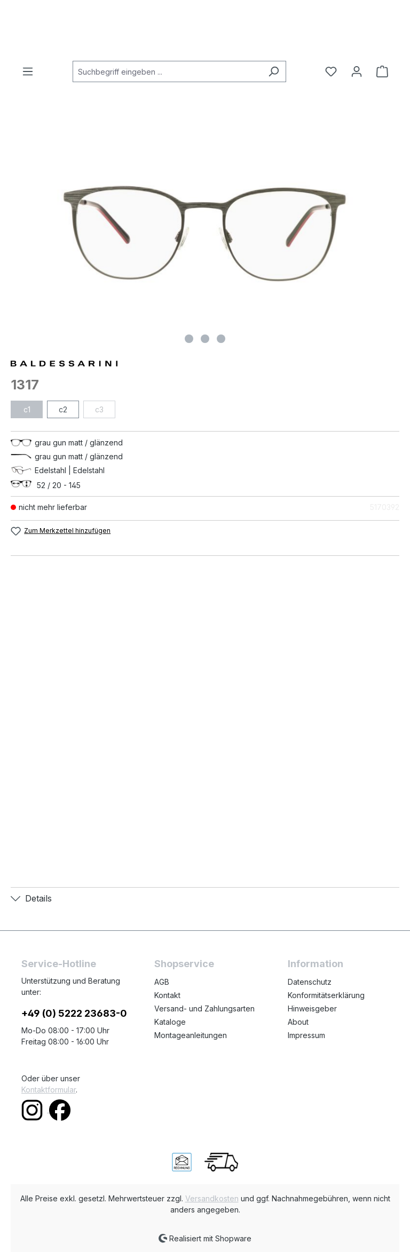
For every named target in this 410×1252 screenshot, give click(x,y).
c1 (26, 409)
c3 (99, 409)
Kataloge (170, 1021)
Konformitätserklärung (326, 995)
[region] (205, 233)
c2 (63, 409)
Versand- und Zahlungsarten (204, 1008)
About (298, 1021)
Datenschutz (310, 981)
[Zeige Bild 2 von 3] (205, 338)
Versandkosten (212, 1198)
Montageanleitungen (190, 1035)
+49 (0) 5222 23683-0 (74, 1013)
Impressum (306, 1035)
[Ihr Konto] (356, 71)
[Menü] (31, 71)
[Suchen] (273, 71)
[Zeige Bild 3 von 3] (221, 338)
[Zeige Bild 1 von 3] (189, 338)
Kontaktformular (48, 1089)
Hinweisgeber (312, 1008)
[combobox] (167, 71)
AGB (161, 981)
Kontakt (167, 995)
